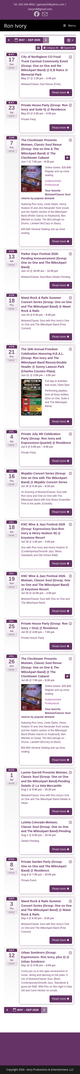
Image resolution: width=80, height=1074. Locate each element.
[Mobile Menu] (69, 25)
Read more (61, 92)
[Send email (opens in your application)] (44, 14)
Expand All (68, 47)
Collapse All (51, 47)
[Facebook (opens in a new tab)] (37, 14)
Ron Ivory (15, 25)
